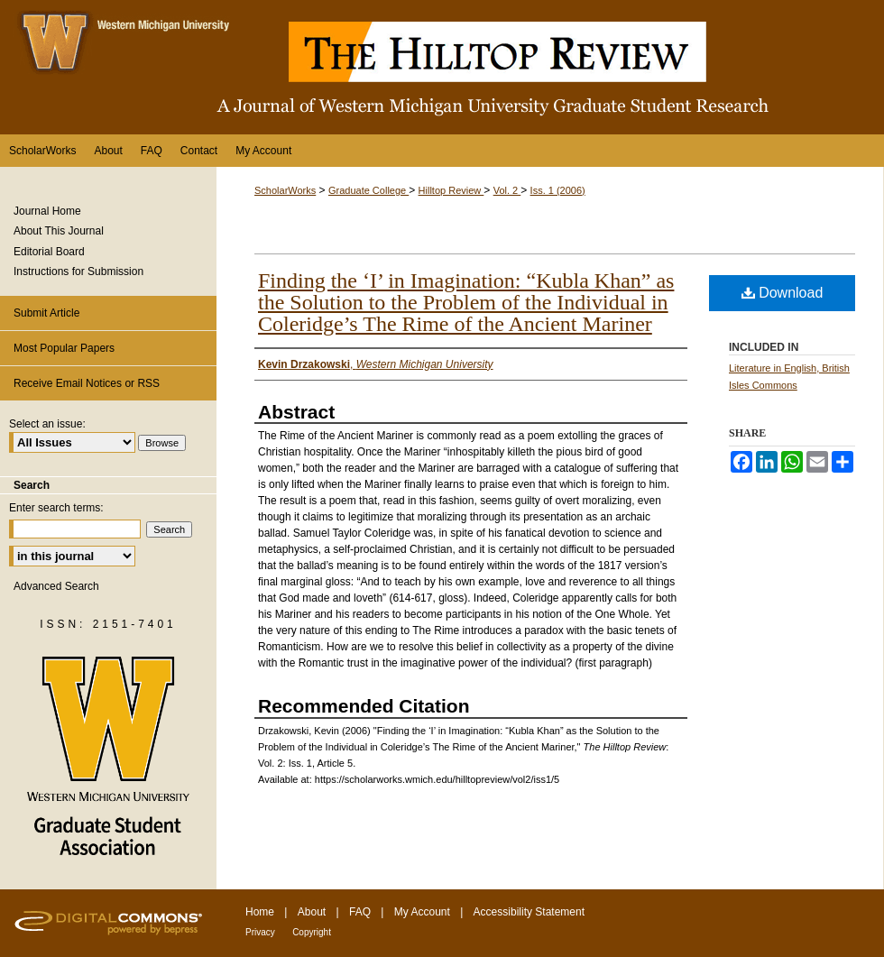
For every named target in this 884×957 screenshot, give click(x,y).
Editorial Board (49, 251)
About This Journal (59, 231)
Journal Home (47, 211)
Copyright (311, 932)
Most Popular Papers (64, 348)
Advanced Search (56, 586)
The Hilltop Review (442, 67)
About (312, 912)
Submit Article (46, 313)
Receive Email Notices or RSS (87, 383)
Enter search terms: (56, 508)
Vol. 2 (507, 190)
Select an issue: (47, 424)
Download (782, 292)
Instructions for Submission (78, 271)
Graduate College (368, 190)
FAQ (360, 912)
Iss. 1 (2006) (557, 190)
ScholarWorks (285, 190)
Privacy (260, 932)
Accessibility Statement (529, 912)
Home (259, 912)
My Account (422, 912)
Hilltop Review (451, 190)
